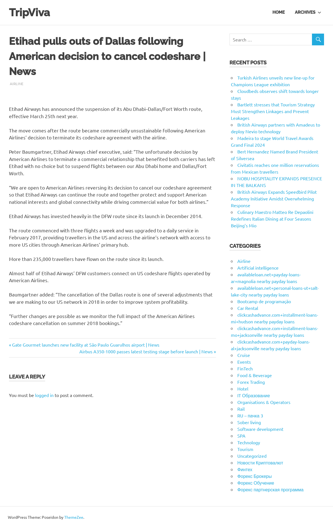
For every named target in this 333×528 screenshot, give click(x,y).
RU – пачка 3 (250, 415)
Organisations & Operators (263, 402)
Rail (241, 409)
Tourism (245, 449)
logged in (44, 395)
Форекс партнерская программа (270, 489)
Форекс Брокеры (254, 476)
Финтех (244, 469)
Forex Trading (251, 382)
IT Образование (253, 395)
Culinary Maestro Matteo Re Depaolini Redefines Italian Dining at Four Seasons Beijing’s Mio (272, 218)
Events (244, 362)
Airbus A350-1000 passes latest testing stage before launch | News (146, 351)
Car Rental (247, 308)
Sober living (249, 422)
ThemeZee (73, 517)
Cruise (243, 355)
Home (278, 12)
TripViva (29, 12)
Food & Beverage (254, 375)
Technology (248, 442)
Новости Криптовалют (260, 462)
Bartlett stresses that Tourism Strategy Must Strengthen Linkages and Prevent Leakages (273, 111)
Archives (308, 12)
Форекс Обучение (255, 482)
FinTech (245, 368)
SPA (241, 435)
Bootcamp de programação (264, 301)
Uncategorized (252, 456)
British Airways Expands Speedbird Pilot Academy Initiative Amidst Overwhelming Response (274, 198)
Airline (16, 83)
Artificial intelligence (258, 267)
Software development (260, 429)
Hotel (242, 388)
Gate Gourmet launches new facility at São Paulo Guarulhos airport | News (85, 344)
